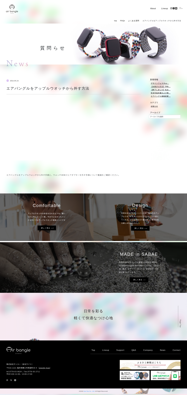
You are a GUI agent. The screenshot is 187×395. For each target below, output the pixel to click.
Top (93, 350)
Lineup (164, 8)
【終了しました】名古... (161, 90)
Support (120, 350)
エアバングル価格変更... (161, 96)
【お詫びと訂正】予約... (161, 86)
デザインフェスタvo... (160, 83)
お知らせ (154, 106)
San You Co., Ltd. (89, 391)
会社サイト (27, 364)
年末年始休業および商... (161, 93)
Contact (177, 350)
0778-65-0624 (15, 371)
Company (148, 350)
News (162, 350)
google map (44, 368)
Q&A (134, 350)
